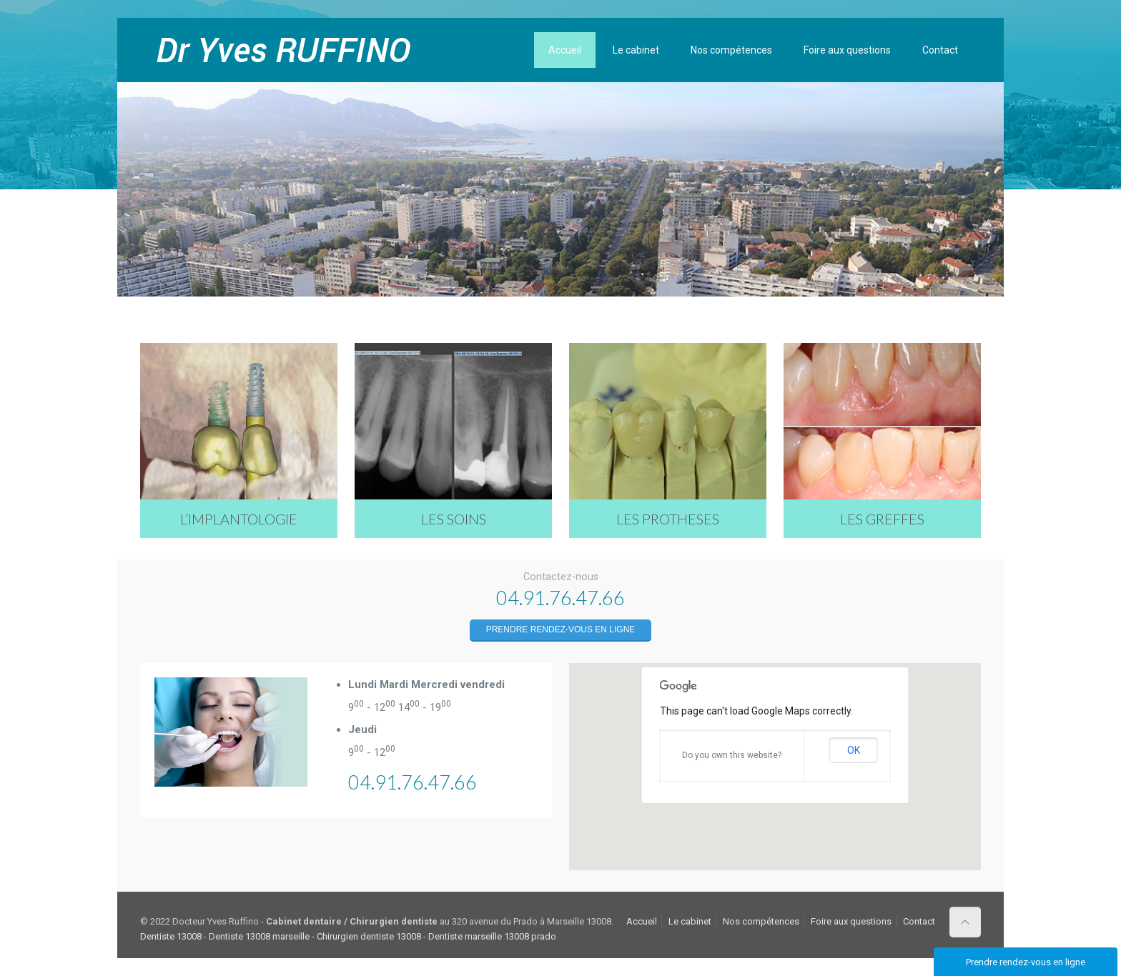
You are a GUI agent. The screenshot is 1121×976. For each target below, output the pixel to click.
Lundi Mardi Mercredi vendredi (426, 684)
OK (853, 750)
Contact (919, 921)
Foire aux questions (851, 921)
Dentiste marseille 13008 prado (492, 936)
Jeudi (362, 729)
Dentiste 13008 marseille (259, 936)
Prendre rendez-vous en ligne (561, 629)
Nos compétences (761, 921)
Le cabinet (689, 921)
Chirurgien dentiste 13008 (369, 936)
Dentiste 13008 (171, 936)
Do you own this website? (731, 755)
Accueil (641, 921)
